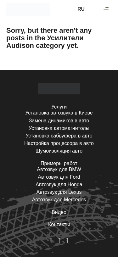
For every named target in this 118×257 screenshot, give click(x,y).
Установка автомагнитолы (59, 128)
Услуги (59, 106)
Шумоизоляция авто (59, 151)
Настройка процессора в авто (59, 143)
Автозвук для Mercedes (59, 199)
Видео (59, 212)
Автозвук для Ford (59, 177)
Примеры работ (59, 163)
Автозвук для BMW (59, 169)
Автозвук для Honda (59, 184)
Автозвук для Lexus (58, 192)
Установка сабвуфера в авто (58, 135)
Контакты (59, 224)
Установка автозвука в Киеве (59, 112)
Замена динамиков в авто (59, 120)
